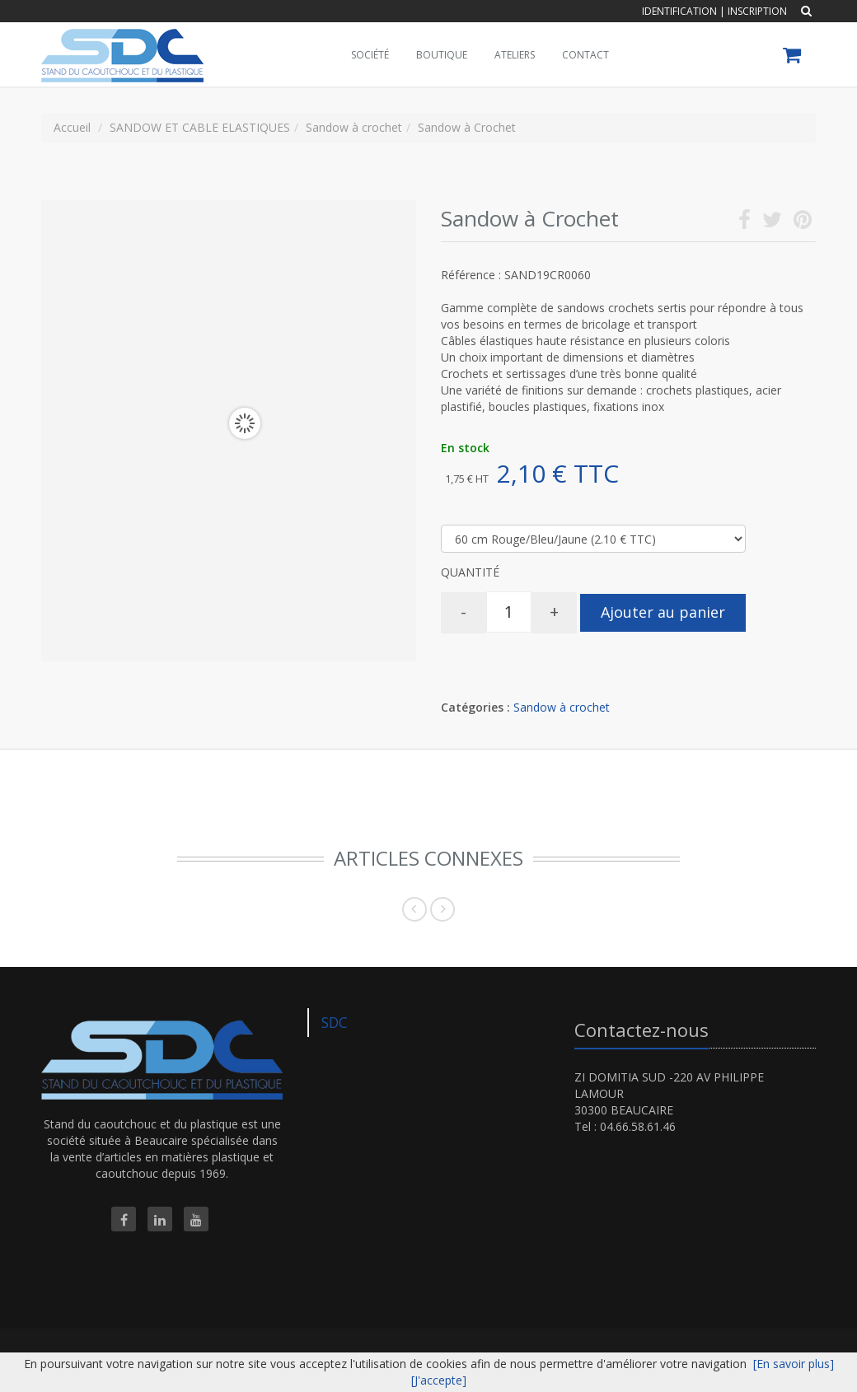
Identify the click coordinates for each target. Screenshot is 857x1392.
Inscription (757, 11)
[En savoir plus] (793, 1363)
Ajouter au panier (663, 612)
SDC (334, 1022)
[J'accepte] (438, 1380)
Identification (679, 11)
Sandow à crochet (561, 707)
